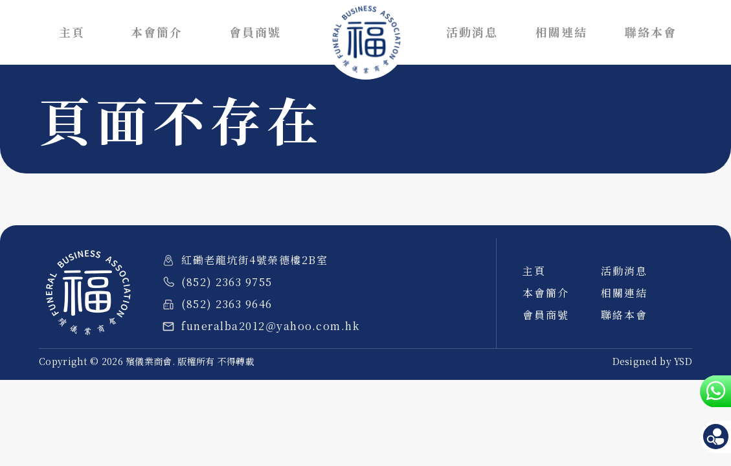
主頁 (72, 32)
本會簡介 (157, 32)
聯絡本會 (651, 32)
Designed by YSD (653, 361)
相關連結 (561, 32)
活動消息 (472, 32)
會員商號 (255, 32)
